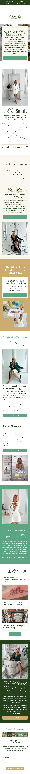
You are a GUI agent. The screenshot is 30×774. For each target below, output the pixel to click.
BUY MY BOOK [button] (15, 450)
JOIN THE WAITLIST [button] (15, 217)
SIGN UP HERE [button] (15, 295)
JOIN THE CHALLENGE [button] (15, 718)
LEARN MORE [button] (15, 58)
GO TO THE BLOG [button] (15, 634)
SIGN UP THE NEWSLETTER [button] (15, 768)
